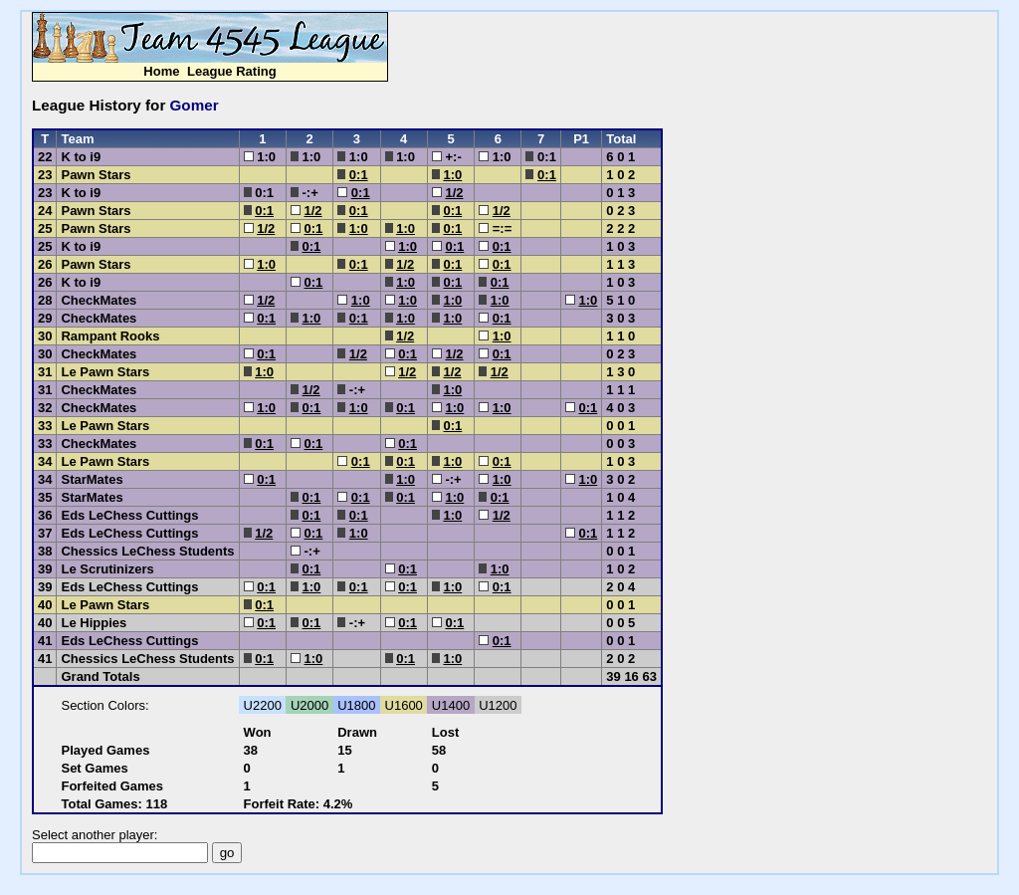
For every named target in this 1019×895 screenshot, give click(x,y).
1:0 (452, 174)
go (227, 852)
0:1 (358, 174)
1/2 (454, 192)
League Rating (232, 71)
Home (161, 71)
